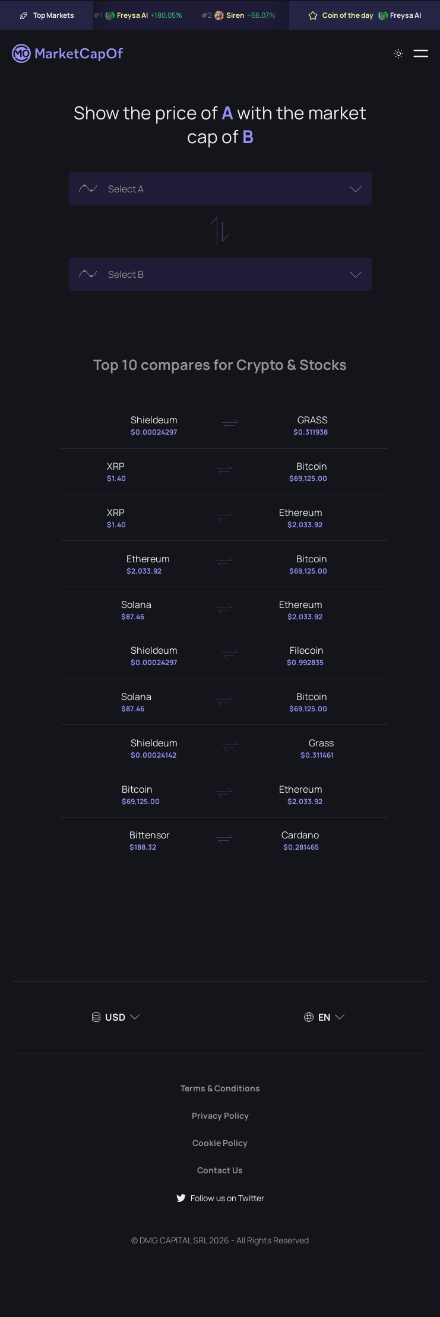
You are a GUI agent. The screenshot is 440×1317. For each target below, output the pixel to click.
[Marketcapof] (68, 53)
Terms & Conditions (220, 1088)
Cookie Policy (220, 1142)
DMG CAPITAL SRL (173, 1240)
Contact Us (220, 1170)
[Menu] (420, 53)
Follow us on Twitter (220, 1198)
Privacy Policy (220, 1115)
